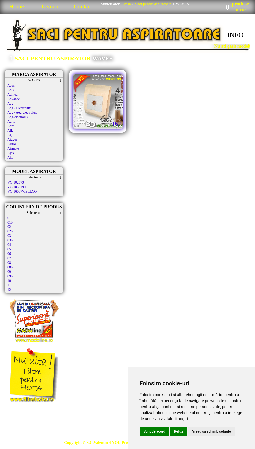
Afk (10, 130)
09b (10, 276)
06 (9, 254)
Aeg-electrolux (17, 117)
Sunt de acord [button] (154, 431)
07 (9, 258)
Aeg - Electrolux (19, 108)
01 (9, 218)
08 (9, 263)
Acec (11, 85)
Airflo (11, 144)
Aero (10, 126)
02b (10, 231)
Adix (10, 90)
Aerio (11, 121)
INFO (235, 35)
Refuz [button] (178, 431)
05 (9, 249)
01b (10, 222)
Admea (12, 94)
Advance (13, 99)
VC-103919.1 (17, 187)
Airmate (13, 148)
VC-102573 (15, 182)
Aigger (12, 139)
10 (9, 281)
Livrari (49, 6)
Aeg (10, 103)
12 (9, 290)
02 (9, 227)
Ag (9, 135)
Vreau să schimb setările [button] (211, 431)
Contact (83, 6)
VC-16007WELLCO (22, 191)
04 (9, 245)
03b (10, 240)
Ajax (10, 153)
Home (16, 6)
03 (9, 236)
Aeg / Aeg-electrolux (22, 112)
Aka (10, 157)
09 (9, 272)
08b (10, 267)
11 (9, 285)
